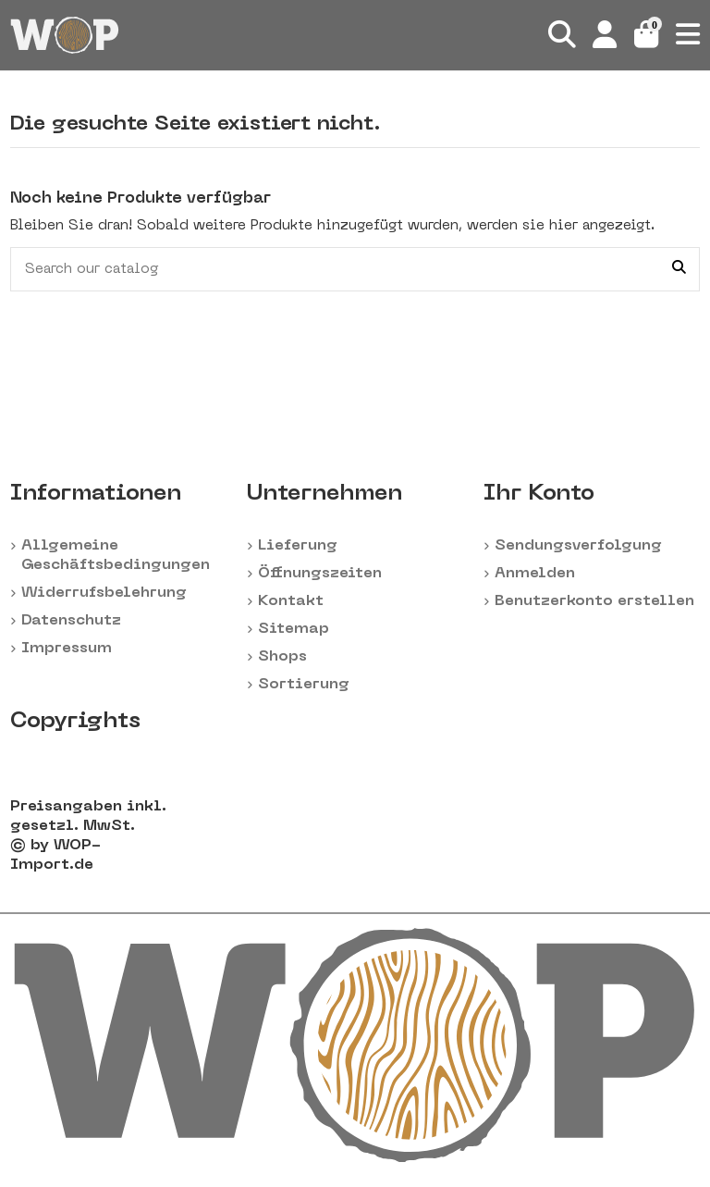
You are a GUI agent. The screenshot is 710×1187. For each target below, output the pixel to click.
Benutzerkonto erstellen (594, 601)
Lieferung (297, 545)
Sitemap (293, 629)
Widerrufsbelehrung (104, 593)
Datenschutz (71, 620)
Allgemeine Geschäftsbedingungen (115, 555)
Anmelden (535, 573)
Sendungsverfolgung (578, 545)
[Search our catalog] (679, 269)
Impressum (66, 648)
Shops (282, 656)
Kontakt (291, 601)
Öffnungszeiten (320, 573)
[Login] (605, 35)
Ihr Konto (539, 494)
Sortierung (303, 684)
